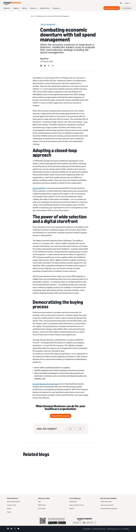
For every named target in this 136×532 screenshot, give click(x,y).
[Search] (121, 3)
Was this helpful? (47, 428)
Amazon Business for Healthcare (45, 384)
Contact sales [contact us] (127, 8)
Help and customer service (76, 505)
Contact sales (72, 501)
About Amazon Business (13, 501)
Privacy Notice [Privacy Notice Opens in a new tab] (87, 529)
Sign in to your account (107, 505)
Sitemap (71, 508)
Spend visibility (39, 188)
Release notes (42, 505)
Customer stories (11, 505)
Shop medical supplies (60, 416)
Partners (9, 508)
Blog (39, 501)
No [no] (80, 429)
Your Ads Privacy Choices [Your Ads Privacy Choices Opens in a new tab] (99, 529)
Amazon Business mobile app (109, 508)
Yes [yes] (70, 429)
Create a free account (106, 501)
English (127, 3)
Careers (9, 512)
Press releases (42, 508)
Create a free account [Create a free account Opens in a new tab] (112, 8)
